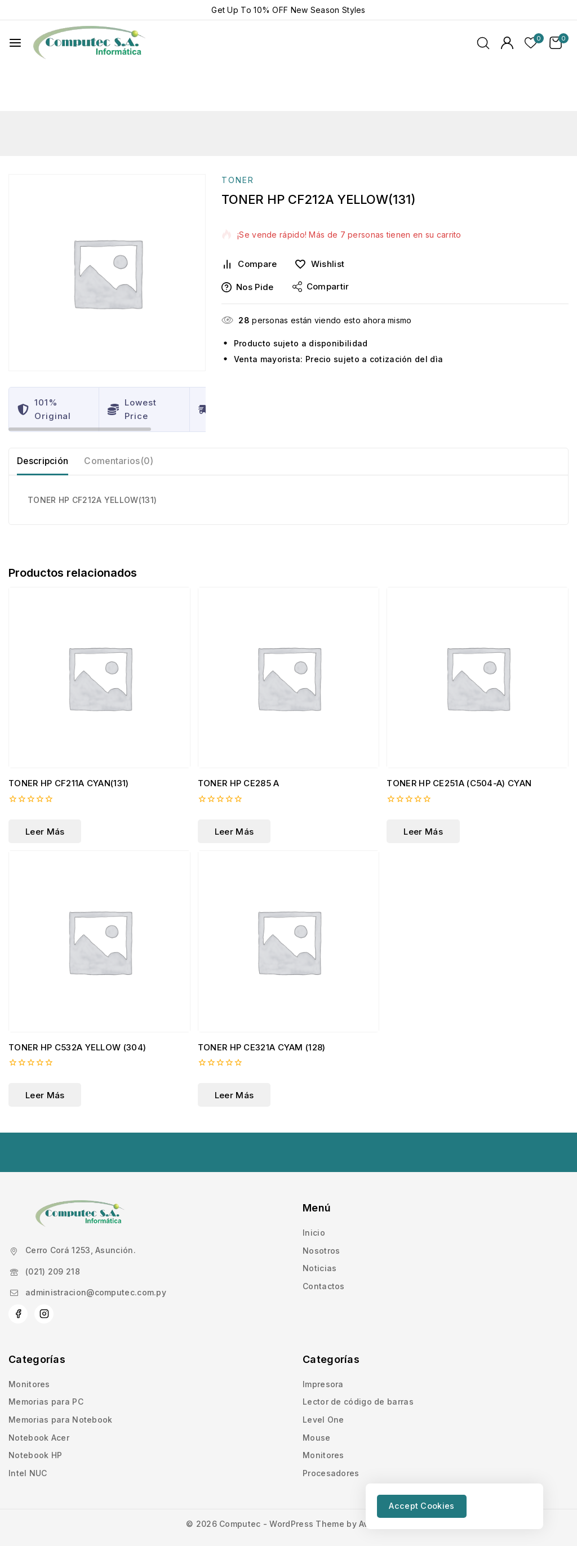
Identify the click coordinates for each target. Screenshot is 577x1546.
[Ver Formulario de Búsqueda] (483, 43)
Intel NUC (27, 1436)
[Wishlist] (323, 218)
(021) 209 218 (52, 1233)
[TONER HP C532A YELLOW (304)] (99, 904)
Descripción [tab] (45, 419)
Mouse (317, 1400)
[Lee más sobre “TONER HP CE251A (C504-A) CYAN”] (423, 794)
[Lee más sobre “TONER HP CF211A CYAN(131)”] (44, 794)
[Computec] (89, 43)
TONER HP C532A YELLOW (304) (77, 1009)
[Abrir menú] (15, 43)
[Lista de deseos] (531, 43)
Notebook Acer (38, 1400)
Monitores (29, 1347)
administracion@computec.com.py (95, 1254)
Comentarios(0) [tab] (128, 419)
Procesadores (331, 1436)
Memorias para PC (45, 1364)
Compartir (320, 241)
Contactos (324, 1249)
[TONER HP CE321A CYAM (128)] (289, 904)
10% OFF (271, 10)
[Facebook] (18, 1276)
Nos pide (247, 241)
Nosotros (321, 1213)
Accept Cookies (427, 1505)
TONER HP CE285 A (238, 746)
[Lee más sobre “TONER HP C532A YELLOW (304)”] (44, 1058)
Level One (323, 1382)
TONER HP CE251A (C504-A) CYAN (459, 746)
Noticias (319, 1231)
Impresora (323, 1347)
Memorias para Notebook (60, 1382)
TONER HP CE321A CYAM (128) (262, 1009)
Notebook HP (35, 1418)
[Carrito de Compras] (559, 43)
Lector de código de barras (358, 1364)
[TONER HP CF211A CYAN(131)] (99, 641)
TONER (237, 134)
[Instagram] (44, 1276)
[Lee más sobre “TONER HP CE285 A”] (234, 794)
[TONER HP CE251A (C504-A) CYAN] (478, 641)
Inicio (314, 1195)
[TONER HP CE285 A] (289, 641)
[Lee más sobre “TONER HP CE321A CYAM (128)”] (234, 1058)
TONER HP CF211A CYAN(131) (68, 746)
